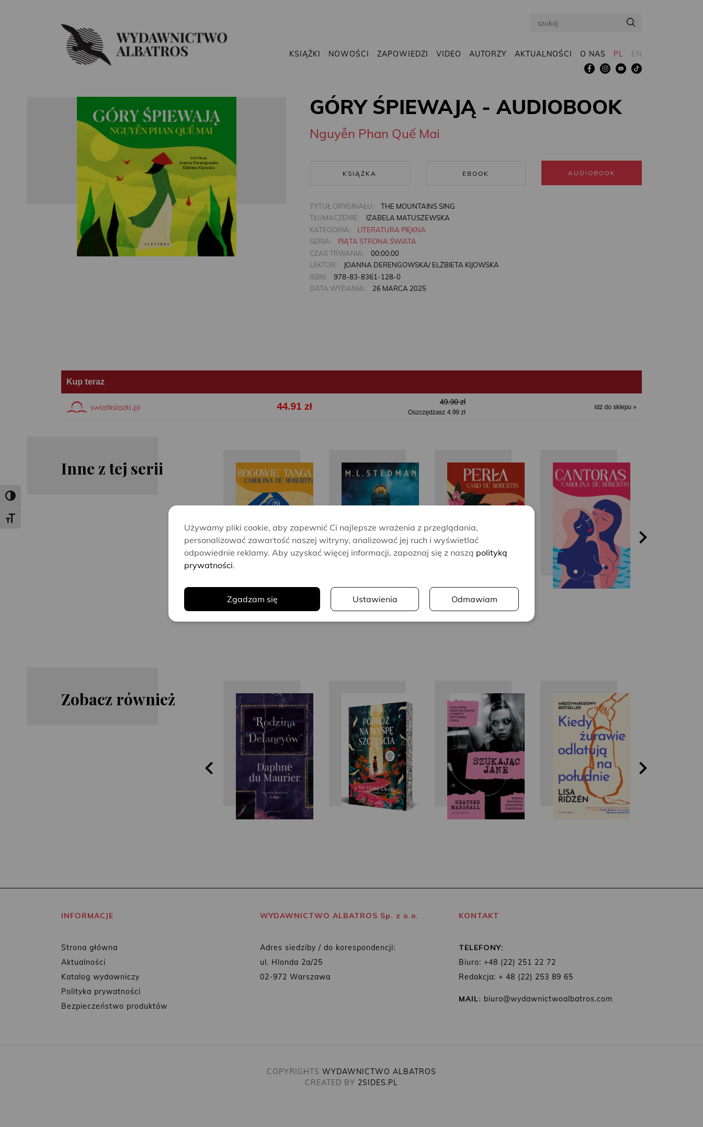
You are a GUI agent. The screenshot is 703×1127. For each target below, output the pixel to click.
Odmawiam (474, 599)
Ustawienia (375, 599)
